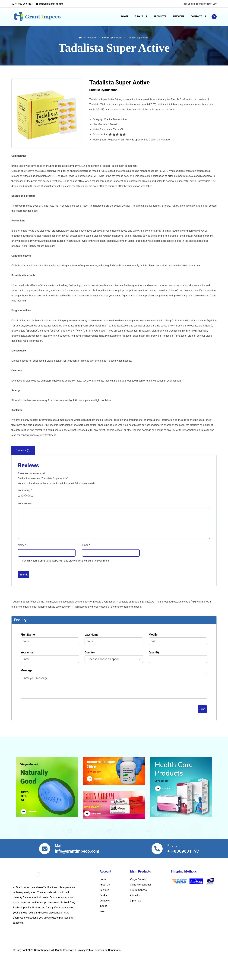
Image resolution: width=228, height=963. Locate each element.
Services (104, 890)
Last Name (114, 639)
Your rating (25, 490)
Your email (50, 657)
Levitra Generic (138, 890)
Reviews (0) (23, 450)
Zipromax (135, 900)
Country (114, 657)
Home (103, 879)
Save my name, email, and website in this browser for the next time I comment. (66, 560)
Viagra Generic (138, 879)
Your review (25, 503)
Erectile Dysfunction (103, 90)
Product (104, 895)
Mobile (178, 639)
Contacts (105, 900)
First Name (50, 639)
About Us (105, 884)
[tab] (23, 450)
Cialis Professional (140, 884)
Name (22, 545)
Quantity (178, 657)
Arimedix (135, 895)
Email (86, 545)
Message (114, 684)
